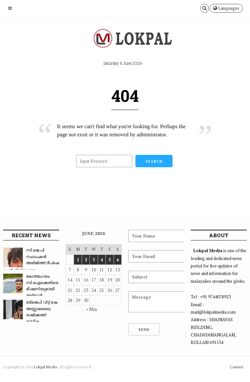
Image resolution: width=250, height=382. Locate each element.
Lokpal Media (45, 366)
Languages (226, 8)
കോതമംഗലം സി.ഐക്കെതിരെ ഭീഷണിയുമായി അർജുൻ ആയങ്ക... (30, 288)
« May (91, 309)
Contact (236, 366)
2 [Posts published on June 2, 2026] (86, 260)
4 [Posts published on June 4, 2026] (102, 260)
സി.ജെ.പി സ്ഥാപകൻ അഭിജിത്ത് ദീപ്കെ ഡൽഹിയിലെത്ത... (31, 260)
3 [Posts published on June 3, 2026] (93, 260)
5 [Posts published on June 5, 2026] (109, 260)
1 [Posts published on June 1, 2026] (78, 260)
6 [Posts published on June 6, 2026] (118, 260)
